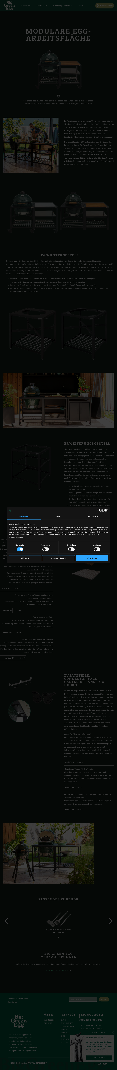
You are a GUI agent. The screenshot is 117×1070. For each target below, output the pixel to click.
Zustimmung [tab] (24, 517)
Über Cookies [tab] (93, 517)
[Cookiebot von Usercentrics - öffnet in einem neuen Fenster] (98, 510)
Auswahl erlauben (58, 558)
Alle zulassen (92, 558)
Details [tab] (58, 517)
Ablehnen (25, 558)
